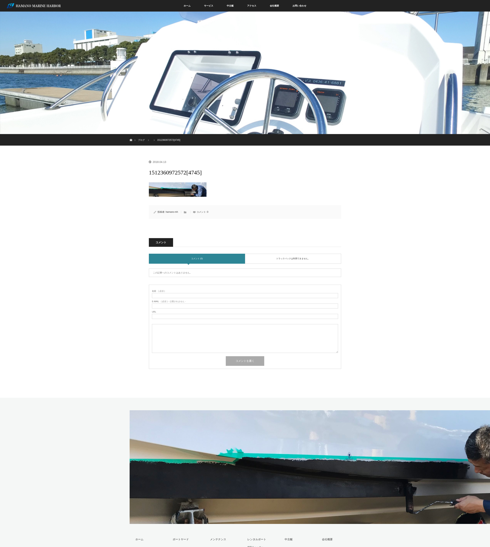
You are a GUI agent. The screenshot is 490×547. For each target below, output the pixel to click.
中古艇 (230, 5)
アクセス (251, 5)
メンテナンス (218, 539)
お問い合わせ (299, 5)
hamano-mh (172, 212)
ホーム (187, 5)
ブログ (141, 140)
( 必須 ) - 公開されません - (169, 301)
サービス (208, 5)
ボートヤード (181, 539)
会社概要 (274, 5)
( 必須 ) (158, 291)
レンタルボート (256, 539)
